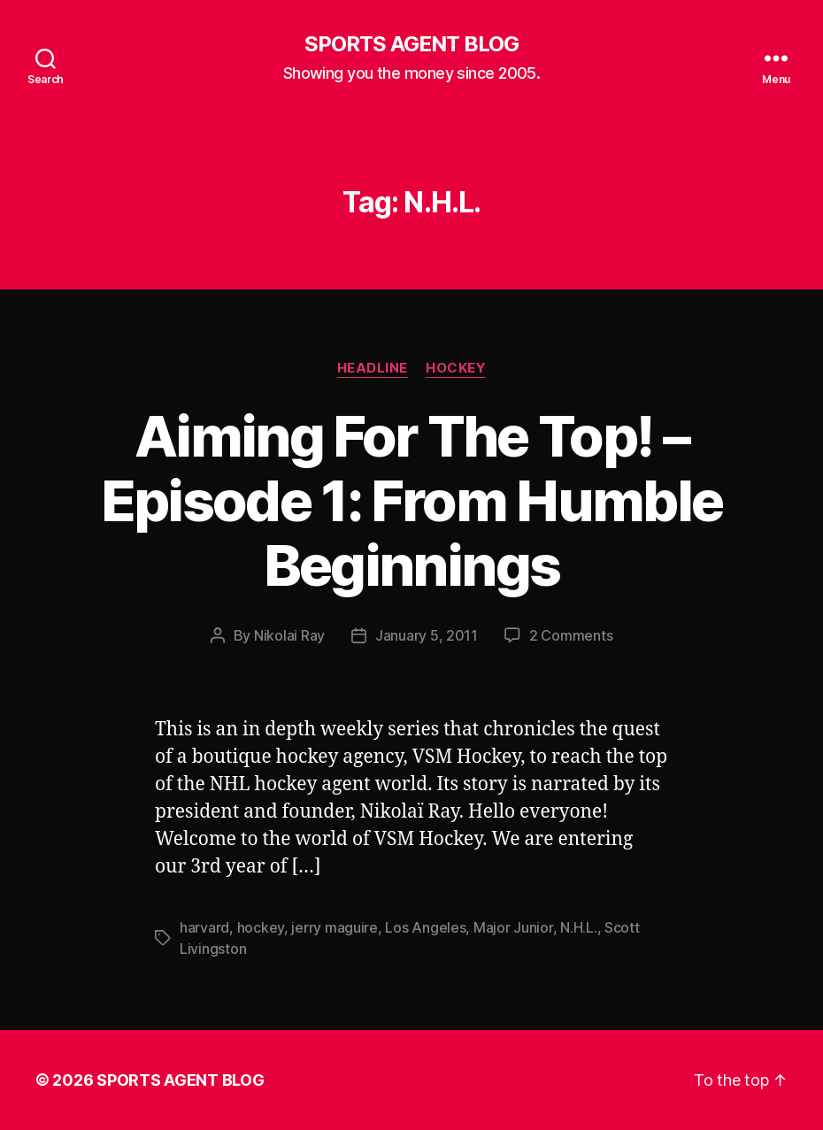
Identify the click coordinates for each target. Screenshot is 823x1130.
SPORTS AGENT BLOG (411, 44)
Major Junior (513, 927)
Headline (372, 368)
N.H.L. (578, 927)
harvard (204, 927)
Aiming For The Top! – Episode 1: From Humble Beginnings (411, 500)
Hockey (456, 368)
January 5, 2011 (426, 635)
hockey (260, 927)
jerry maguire (334, 927)
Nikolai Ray (289, 635)
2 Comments (570, 635)
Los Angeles (425, 927)
